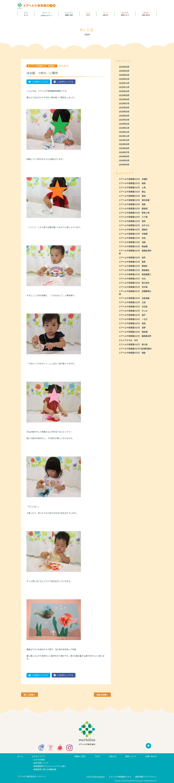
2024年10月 (124, 140)
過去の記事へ (102, 694)
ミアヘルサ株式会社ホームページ (31, 776)
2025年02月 (124, 123)
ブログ (88, 13)
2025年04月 (124, 115)
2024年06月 (124, 156)
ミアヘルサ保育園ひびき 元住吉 (133, 306)
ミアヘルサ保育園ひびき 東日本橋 (134, 200)
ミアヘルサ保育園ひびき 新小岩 (133, 344)
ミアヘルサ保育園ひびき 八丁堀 (133, 216)
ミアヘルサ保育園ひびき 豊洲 (132, 195)
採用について (125, 13)
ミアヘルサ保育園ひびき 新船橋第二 (135, 274)
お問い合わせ (146, 13)
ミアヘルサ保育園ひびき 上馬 (132, 187)
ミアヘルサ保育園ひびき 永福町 (133, 179)
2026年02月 (124, 74)
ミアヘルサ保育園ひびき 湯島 (132, 204)
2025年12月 (124, 83)
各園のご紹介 (69, 13)
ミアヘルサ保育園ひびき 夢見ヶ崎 (134, 212)
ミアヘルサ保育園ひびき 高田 (132, 323)
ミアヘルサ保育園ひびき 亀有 (132, 261)
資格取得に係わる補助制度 (44, 769)
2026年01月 (124, 79)
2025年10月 (124, 91)
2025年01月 (124, 127)
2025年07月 (124, 103)
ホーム (26, 13)
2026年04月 (124, 66)
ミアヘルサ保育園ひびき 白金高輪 (134, 298)
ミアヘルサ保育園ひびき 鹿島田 (133, 208)
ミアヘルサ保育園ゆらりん (120, 776)
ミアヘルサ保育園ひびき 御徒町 (133, 265)
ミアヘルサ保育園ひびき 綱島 (132, 352)
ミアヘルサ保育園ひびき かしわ (133, 310)
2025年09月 (124, 95)
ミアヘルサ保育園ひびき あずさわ (134, 225)
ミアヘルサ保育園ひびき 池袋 (132, 242)
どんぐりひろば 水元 (128, 340)
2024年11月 (124, 136)
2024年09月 (124, 144)
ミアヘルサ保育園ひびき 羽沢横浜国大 (135, 348)
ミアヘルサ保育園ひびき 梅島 (132, 183)
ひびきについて (46, 13)
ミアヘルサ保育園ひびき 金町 (132, 257)
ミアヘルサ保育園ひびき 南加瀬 (133, 331)
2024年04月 (124, 164)
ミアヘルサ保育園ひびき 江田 (132, 302)
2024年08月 (124, 148)
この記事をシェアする (38, 82)
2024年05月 (124, 160)
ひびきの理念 (39, 759)
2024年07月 (124, 152)
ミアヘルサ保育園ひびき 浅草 (132, 327)
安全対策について (41, 762)
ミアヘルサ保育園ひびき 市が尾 (133, 287)
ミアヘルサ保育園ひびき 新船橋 (133, 246)
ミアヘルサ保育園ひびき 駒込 (132, 191)
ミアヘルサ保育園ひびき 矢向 (132, 238)
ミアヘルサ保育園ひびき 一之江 (133, 319)
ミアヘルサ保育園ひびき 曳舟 (132, 221)
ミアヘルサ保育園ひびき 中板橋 (133, 233)
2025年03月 (124, 119)
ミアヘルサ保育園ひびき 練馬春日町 (135, 336)
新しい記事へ (29, 694)
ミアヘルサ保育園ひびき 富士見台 (134, 282)
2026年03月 (124, 70)
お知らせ (105, 13)
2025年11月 (124, 87)
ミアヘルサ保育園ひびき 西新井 (133, 229)
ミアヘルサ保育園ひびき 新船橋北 (134, 270)
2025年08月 (124, 99)
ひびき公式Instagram (95, 776)
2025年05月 (124, 111)
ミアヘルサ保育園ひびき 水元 (132, 278)
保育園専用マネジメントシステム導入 (49, 766)
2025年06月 (124, 107)
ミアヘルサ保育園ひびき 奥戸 (132, 314)
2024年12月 (124, 131)
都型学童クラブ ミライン (146, 776)
